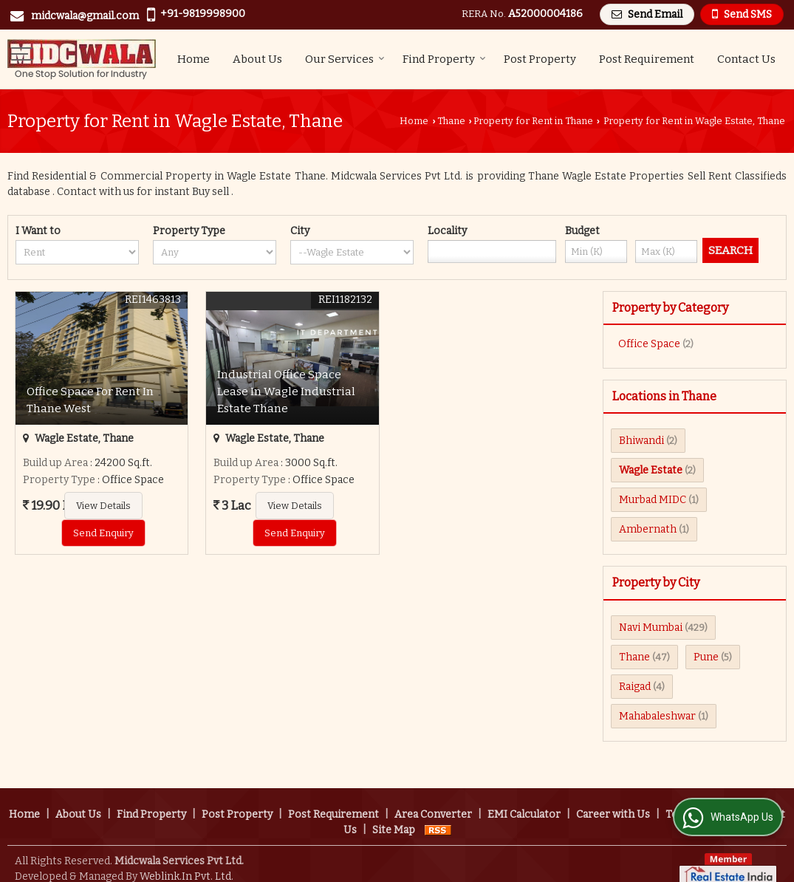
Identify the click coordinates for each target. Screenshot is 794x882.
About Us (257, 59)
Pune (706, 657)
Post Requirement (646, 59)
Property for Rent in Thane (533, 120)
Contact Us (746, 59)
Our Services (345, 59)
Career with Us (613, 799)
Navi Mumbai (650, 627)
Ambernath (648, 529)
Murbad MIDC (652, 499)
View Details (103, 505)
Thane (451, 120)
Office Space (649, 344)
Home (193, 59)
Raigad (635, 686)
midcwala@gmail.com (85, 16)
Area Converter (433, 799)
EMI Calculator (524, 799)
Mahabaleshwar (657, 716)
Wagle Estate (650, 470)
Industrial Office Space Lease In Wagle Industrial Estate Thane (286, 391)
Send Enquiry (103, 533)
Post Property (540, 59)
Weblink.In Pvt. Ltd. (186, 861)
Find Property (444, 59)
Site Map (393, 814)
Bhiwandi (641, 440)
